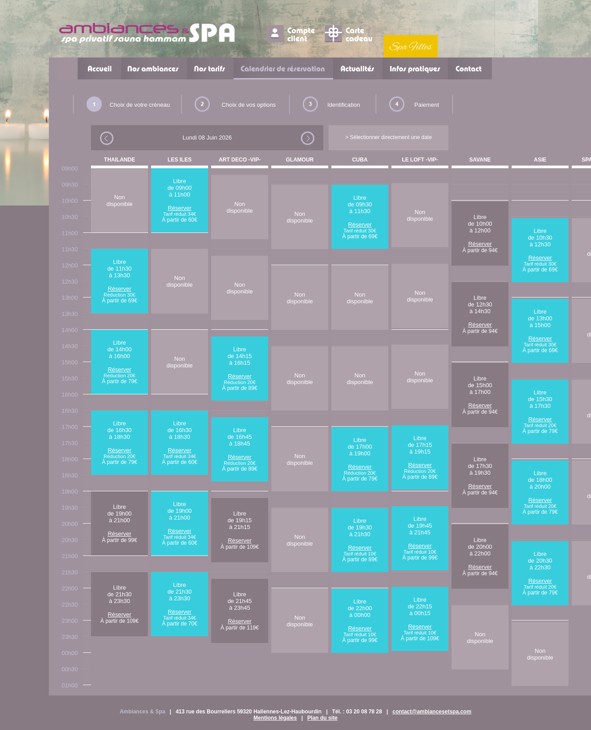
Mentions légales (275, 718)
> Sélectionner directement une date (388, 137)
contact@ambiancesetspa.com (431, 711)
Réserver (119, 288)
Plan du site (322, 718)
